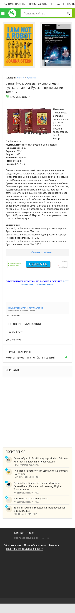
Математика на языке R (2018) (31, 498)
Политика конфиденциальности (24, 548)
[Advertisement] (33, 410)
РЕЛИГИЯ (31, 77)
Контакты (57, 4)
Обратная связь (12, 545)
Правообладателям (35, 545)
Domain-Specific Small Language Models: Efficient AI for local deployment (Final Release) (41, 460)
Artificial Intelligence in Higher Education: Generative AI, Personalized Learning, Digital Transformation (38, 486)
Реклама (54, 545)
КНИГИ (20, 77)
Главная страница (14, 4)
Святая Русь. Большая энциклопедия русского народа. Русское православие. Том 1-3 (34, 87)
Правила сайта (38, 4)
